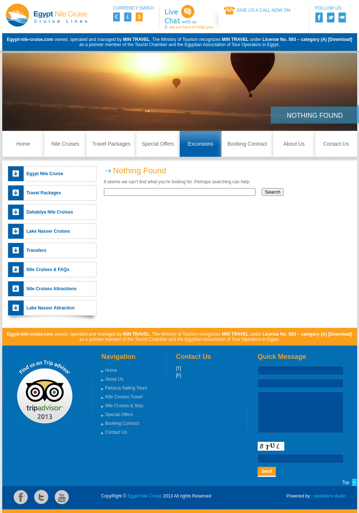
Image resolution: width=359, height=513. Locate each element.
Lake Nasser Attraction (51, 308)
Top (345, 482)
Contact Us (336, 144)
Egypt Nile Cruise (45, 173)
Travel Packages (111, 144)
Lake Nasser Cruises (48, 231)
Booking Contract (247, 144)
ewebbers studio (330, 496)
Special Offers (158, 144)
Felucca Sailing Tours (126, 388)
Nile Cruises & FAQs (48, 269)
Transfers (37, 250)
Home (23, 144)
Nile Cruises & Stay (124, 405)
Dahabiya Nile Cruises (50, 212)
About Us (294, 144)
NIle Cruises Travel (123, 396)
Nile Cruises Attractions (52, 288)
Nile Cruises (65, 144)
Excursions (200, 144)
